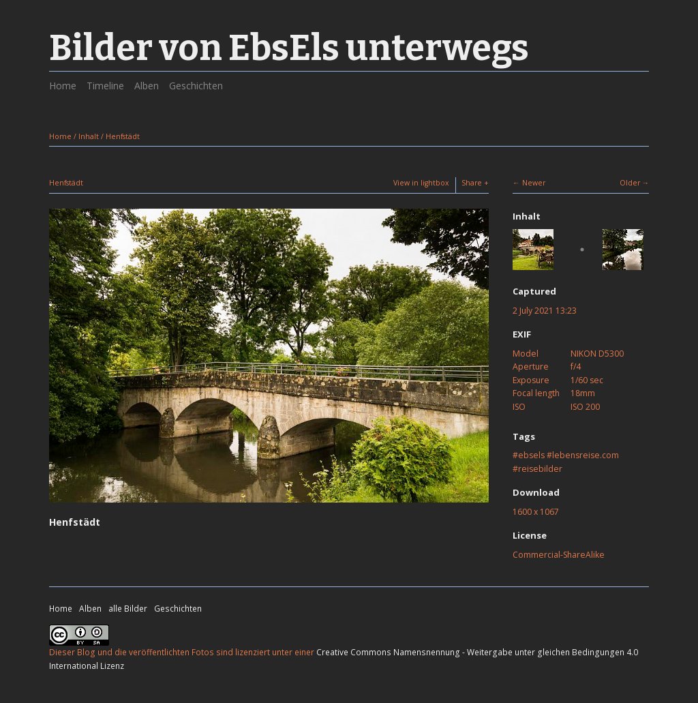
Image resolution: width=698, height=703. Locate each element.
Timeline (105, 85)
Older (630, 183)
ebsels (531, 455)
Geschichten (196, 85)
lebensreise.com (585, 455)
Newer (533, 183)
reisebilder (540, 469)
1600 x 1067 (536, 512)
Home (62, 85)
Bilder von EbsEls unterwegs (289, 48)
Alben (146, 85)
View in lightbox (421, 183)
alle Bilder (127, 608)
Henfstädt (123, 136)
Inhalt (88, 136)
